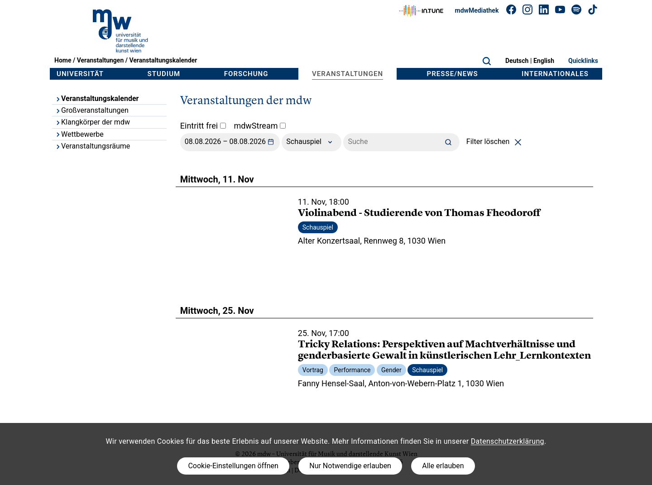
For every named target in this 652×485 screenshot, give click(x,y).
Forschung (246, 74)
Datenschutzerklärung (507, 441)
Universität (80, 74)
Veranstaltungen (100, 60)
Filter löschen (495, 141)
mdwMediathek (477, 10)
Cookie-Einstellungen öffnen (233, 465)
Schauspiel (311, 142)
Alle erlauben (443, 465)
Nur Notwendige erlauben (350, 465)
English (543, 60)
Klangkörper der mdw (92, 122)
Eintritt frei (203, 125)
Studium (164, 74)
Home (62, 60)
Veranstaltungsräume (92, 146)
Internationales (555, 74)
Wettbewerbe (79, 134)
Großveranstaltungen (92, 110)
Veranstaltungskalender (163, 60)
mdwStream (260, 125)
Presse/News (452, 74)
